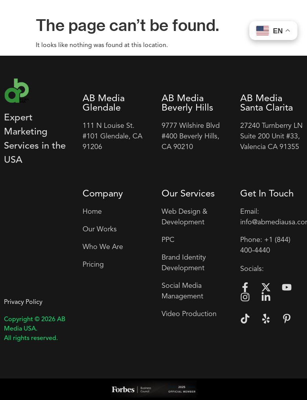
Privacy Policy (23, 302)
